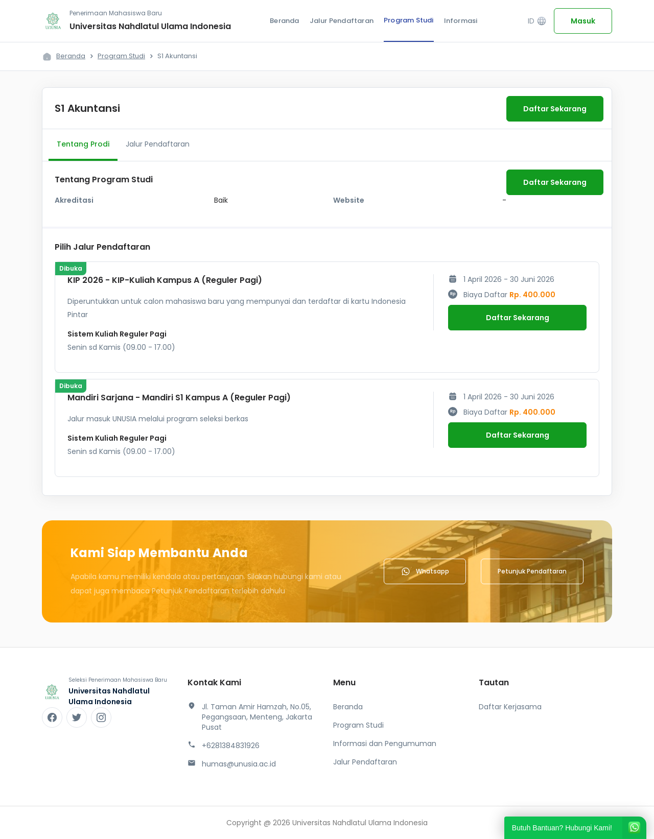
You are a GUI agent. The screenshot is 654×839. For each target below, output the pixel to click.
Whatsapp (425, 571)
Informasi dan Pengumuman (384, 743)
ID (537, 21)
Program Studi (409, 20)
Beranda (284, 21)
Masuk (583, 21)
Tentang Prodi (83, 144)
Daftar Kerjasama (510, 707)
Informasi (461, 21)
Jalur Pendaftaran (341, 21)
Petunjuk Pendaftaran (532, 571)
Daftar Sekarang (555, 109)
